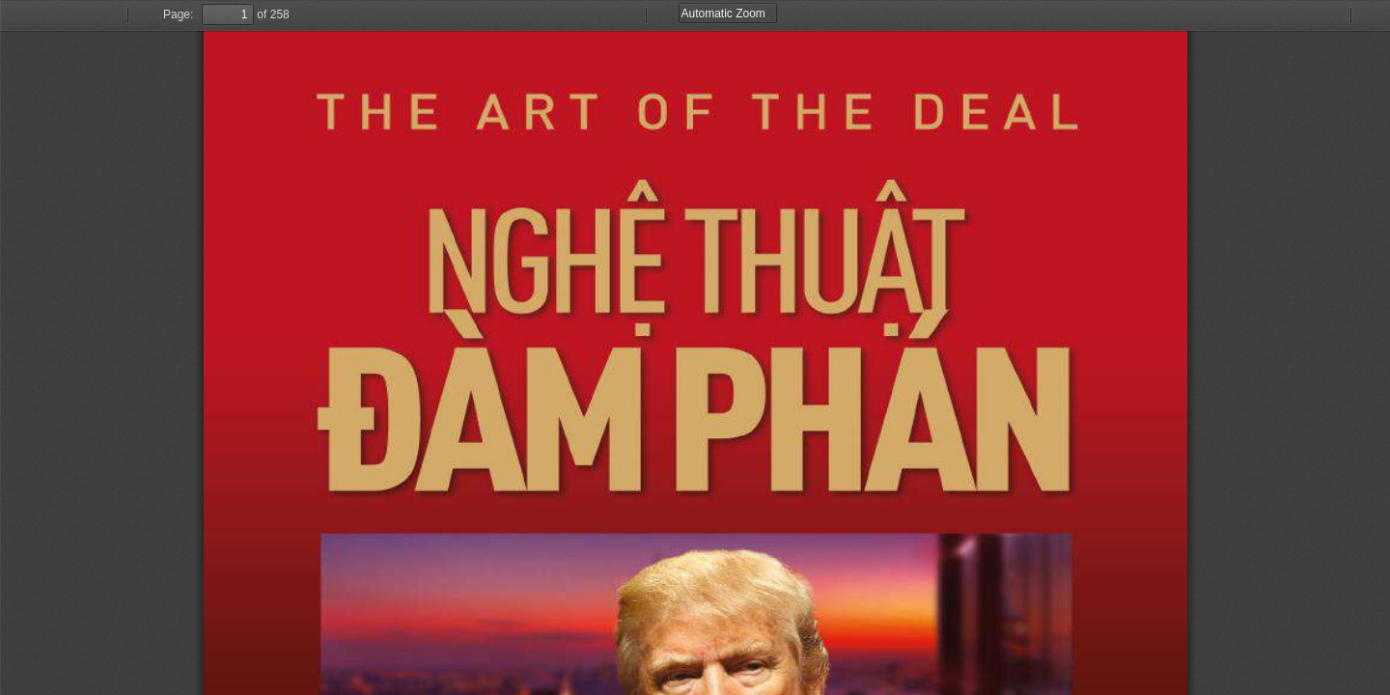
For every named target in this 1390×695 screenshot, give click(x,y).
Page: (178, 14)
